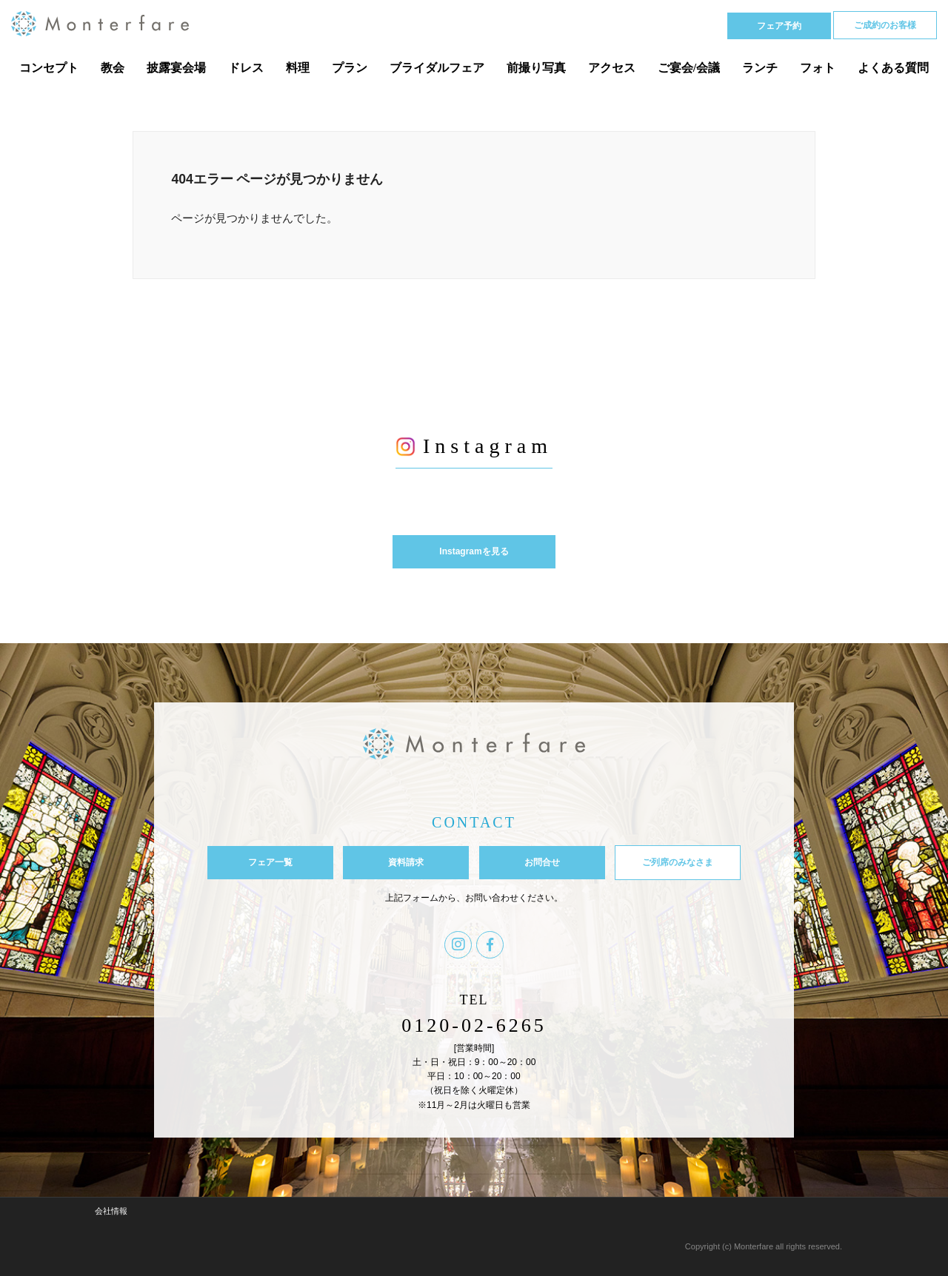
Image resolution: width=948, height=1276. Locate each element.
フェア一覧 (270, 862)
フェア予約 (779, 26)
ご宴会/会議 (689, 67)
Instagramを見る (473, 551)
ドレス (246, 67)
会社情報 (111, 1210)
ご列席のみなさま (677, 862)
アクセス (611, 67)
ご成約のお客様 (885, 25)
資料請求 (406, 862)
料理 (298, 67)
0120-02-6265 (473, 1025)
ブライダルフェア (437, 67)
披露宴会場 (176, 67)
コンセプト (49, 67)
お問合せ (542, 862)
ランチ (760, 67)
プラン (349, 67)
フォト (817, 67)
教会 (112, 67)
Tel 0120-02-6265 (649, 24)
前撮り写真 (536, 67)
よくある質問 (893, 67)
